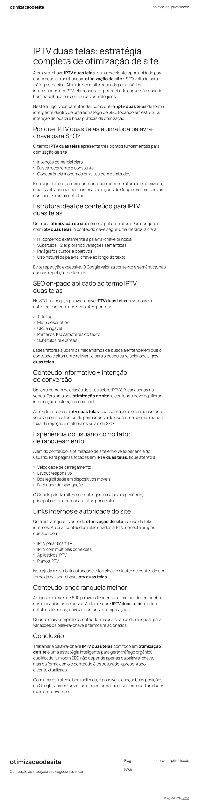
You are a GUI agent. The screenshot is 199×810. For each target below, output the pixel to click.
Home (185, 798)
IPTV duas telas (79, 73)
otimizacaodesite (27, 7)
